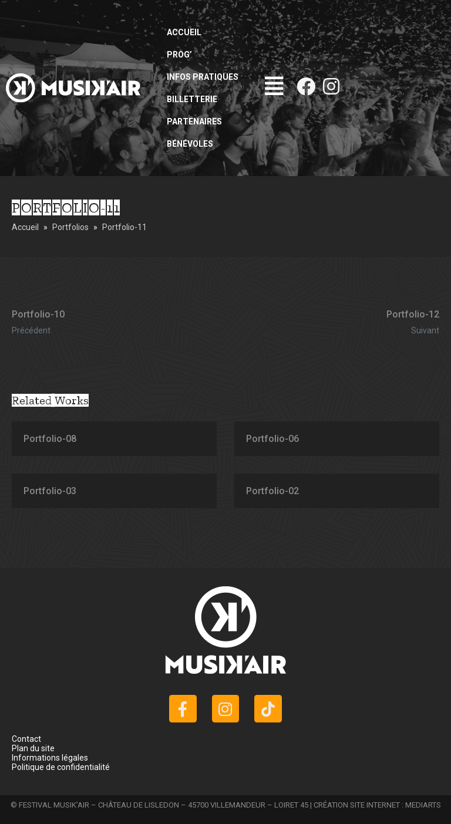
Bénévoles (190, 143)
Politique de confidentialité (61, 767)
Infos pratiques (202, 77)
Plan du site (33, 748)
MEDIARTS (423, 805)
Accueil (184, 32)
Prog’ (179, 54)
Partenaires (194, 121)
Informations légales (50, 757)
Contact (26, 739)
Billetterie (192, 99)
